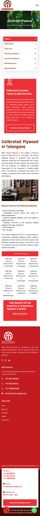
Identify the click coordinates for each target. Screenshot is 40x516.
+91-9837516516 (9, 474)
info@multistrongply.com (12, 484)
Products (5, 411)
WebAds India (31, 510)
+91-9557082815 (9, 471)
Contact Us (5, 418)
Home (9, 25)
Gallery (4, 414)
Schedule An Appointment (20, 126)
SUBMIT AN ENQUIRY (20, 312)
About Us (5, 407)
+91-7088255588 (9, 476)
